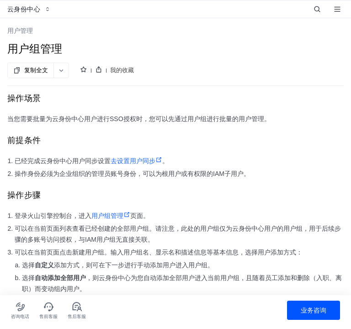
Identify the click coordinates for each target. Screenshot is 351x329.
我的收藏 (122, 70)
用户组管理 (110, 215)
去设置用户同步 (136, 160)
